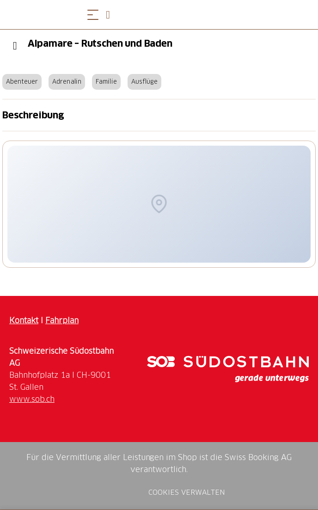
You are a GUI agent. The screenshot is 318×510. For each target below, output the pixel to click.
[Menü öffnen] (92, 14)
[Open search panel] (111, 14)
